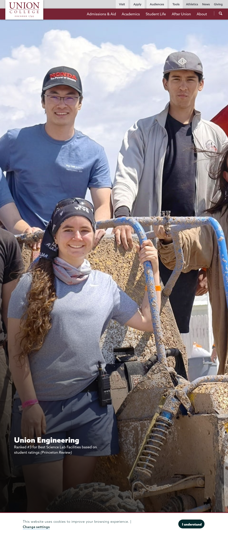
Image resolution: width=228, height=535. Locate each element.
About (202, 14)
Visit (122, 4)
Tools (176, 4)
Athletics (192, 4)
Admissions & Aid (101, 14)
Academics (131, 14)
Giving (218, 4)
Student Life (156, 14)
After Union (181, 14)
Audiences (157, 4)
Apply (137, 4)
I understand (192, 524)
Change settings (36, 527)
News (206, 4)
